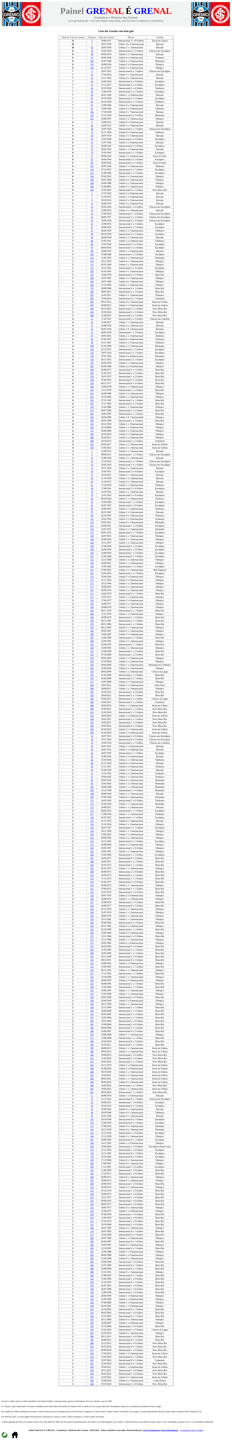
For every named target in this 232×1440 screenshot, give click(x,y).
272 (92, 939)
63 (92, 139)
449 (92, 190)
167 (92, 1140)
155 (92, 560)
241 (92, 1218)
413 (92, 712)
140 (92, 539)
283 (92, 1241)
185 (92, 1167)
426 (92, 1068)
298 (92, 953)
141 (92, 1133)
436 (92, 726)
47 (92, 227)
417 (92, 1350)
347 (92, 655)
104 (92, 112)
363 (92, 427)
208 (92, 872)
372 (92, 431)
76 (92, 153)
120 (92, 522)
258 (92, 621)
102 (92, 61)
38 (92, 750)
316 (92, 970)
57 (92, 231)
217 (92, 597)
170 (92, 577)
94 (92, 339)
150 (92, 261)
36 (92, 746)
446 (92, 1085)
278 (92, 407)
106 (92, 346)
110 (91, 1119)
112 (91, 519)
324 (92, 285)
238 (92, 607)
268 (92, 180)
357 (92, 1017)
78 (92, 495)
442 (92, 1380)
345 (92, 1011)
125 (92, 811)
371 (92, 1038)
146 (92, 1136)
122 (92, 526)
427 (92, 1363)
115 (91, 1126)
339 (92, 1292)
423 (92, 1357)
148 (92, 549)
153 (92, 173)
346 (92, 1302)
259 (92, 919)
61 (92, 485)
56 (92, 770)
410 (92, 1347)
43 (92, 478)
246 (92, 614)
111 (91, 800)
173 (92, 580)
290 (92, 1248)
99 (92, 342)
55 (92, 132)
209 (92, 1184)
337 (92, 994)
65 (92, 98)
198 (92, 861)
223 (92, 892)
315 (92, 967)
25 (92, 322)
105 (92, 790)
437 (92, 1377)
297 (92, 638)
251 (92, 1221)
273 (92, 943)
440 (92, 309)
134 (92, 356)
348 (92, 186)
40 (92, 54)
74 (92, 146)
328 (92, 648)
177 (92, 587)
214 (92, 1187)
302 (92, 1258)
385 (92, 1045)
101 (92, 787)
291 (92, 1252)
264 (92, 1228)
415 (92, 1058)
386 (92, 292)
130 (92, 817)
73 (92, 142)
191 (92, 1170)
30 (92, 129)
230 (92, 1204)
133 (92, 353)
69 (92, 488)
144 (92, 543)
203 (92, 868)
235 (92, 1211)
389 (92, 1336)
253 (92, 1224)
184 (92, 1163)
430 (92, 1367)
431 (92, 722)
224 (92, 895)
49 (92, 482)
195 (92, 590)
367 (92, 1319)
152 (92, 556)
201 (92, 1174)
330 (92, 987)
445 (92, 1082)
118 (91, 115)
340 (92, 1001)
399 (92, 1051)
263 (92, 926)
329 (92, 1282)
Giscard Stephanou (151, 1430)
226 (92, 899)
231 (92, 1207)
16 (92, 210)
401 (92, 298)
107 (92, 166)
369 (92, 1323)
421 (92, 1062)
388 (92, 688)
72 (92, 777)
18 (92, 74)
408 (92, 1343)
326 (92, 980)
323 (92, 977)
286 (92, 634)
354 (92, 1313)
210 (92, 875)
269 (92, 933)
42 (92, 81)
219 (92, 885)
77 (92, 156)
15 (92, 458)
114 (91, 1123)
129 (92, 169)
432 (92, 1075)
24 (92, 217)
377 (92, 682)
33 (92, 743)
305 (92, 281)
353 (92, 658)
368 (92, 1031)
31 (92, 468)
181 (92, 848)
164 (92, 176)
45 (92, 756)
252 (92, 393)
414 (92, 716)
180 (92, 1160)
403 (92, 302)
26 (92, 220)
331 (92, 651)
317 (92, 973)
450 (92, 733)
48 (92, 763)
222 (92, 1197)
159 (92, 566)
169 (92, 1146)
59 (92, 91)
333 (92, 990)
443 (92, 1384)
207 (92, 1180)
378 (92, 1326)
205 (92, 373)
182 (92, 851)
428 (92, 1072)
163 (92, 841)
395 (92, 699)
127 (92, 814)
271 (92, 936)
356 (92, 1316)
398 (92, 441)
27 (92, 326)
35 (92, 1102)
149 (92, 553)
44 (92, 753)
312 (92, 963)
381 (92, 1333)
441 (92, 312)
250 (92, 916)
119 (91, 1129)
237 (92, 275)
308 (92, 641)
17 (92, 1099)
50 (92, 766)
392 (92, 695)
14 (92, 207)
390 (92, 437)
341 (92, 1296)
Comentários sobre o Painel (191, 1430)
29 (92, 465)
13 (92, 203)
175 (92, 583)
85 (92, 780)
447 (92, 1089)
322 (92, 1279)
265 (92, 929)
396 (92, 702)
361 (92, 1024)
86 (92, 783)
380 (92, 1041)
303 (92, 1262)
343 (92, 1004)
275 (92, 946)
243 (92, 610)
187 (92, 366)
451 (92, 1092)
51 (92, 85)
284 (92, 1245)
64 (92, 237)
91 (92, 108)
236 (92, 383)
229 (92, 600)
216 (92, 882)
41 (92, 224)
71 (92, 773)
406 (92, 709)
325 (92, 644)
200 (92, 370)
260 (92, 923)
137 (92, 532)
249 (92, 617)
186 (92, 855)
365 (92, 1028)
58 (92, 136)
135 (92, 64)
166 (92, 271)
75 (92, 149)
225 (92, 1201)
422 (92, 1065)
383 (92, 434)
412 (92, 444)
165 (92, 573)
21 (92, 319)
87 (92, 247)
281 (92, 414)
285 (92, 950)
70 (92, 492)
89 (92, 163)
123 (92, 807)
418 (92, 1353)
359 (92, 665)
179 (92, 1157)
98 (92, 515)
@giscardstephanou (169, 1430)
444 (92, 1079)
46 (92, 760)
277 (92, 1235)
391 (92, 692)
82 (92, 47)
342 (92, 1299)
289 (92, 278)
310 (92, 960)
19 (92, 461)
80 (92, 244)
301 (92, 956)
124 (92, 349)
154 (92, 831)
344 (92, 1007)
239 (92, 1214)
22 (92, 214)
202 (92, 865)
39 (92, 1106)
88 (92, 251)
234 (92, 906)
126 (92, 529)
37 (92, 475)
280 (92, 1238)
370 (92, 1034)
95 (92, 505)
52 (92, 332)
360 (92, 1021)
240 (92, 387)
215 (92, 1190)
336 (92, 1289)
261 (92, 397)
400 (92, 705)
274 (92, 1231)
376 (92, 678)
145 (92, 546)
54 (92, 88)
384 (92, 685)
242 (92, 909)
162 (92, 838)
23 (92, 78)
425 (92, 1360)
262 (92, 400)
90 (92, 1112)
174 (92, 1150)
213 (92, 593)
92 (92, 1116)
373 (92, 288)
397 (92, 1048)
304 (92, 1265)
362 (92, 668)
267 (92, 404)
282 (92, 631)
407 (92, 305)
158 (92, 834)
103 (92, 254)
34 (92, 471)
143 (92, 68)
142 (92, 828)
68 (92, 241)
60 (92, 234)
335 (92, 119)
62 (92, 95)
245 (92, 390)
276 (92, 627)
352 (92, 1309)
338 (92, 997)
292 (92, 417)
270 (92, 624)
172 (92, 844)
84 (92, 498)
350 (92, 1306)
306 (92, 1268)
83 (92, 105)
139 (92, 359)
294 (92, 183)
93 (92, 502)
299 (92, 420)
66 (92, 102)
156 (92, 563)
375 (92, 675)
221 (92, 889)
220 (92, 1194)
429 (92, 719)
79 (92, 1109)
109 (92, 797)
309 (92, 1272)
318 (92, 424)
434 (92, 1370)
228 (92, 380)
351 (92, 1014)
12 (92, 736)
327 (92, 984)
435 (92, 1374)
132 (92, 258)
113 (91, 804)
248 (92, 912)
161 (92, 570)
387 (92, 295)
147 (92, 363)
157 (92, 268)
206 (92, 1177)
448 (92, 315)
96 (92, 509)
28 (92, 739)
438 (92, 729)
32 (92, 329)
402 (92, 1055)
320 (92, 1275)
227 (92, 902)
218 (92, 376)
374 (92, 671)
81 (92, 159)
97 (92, 512)
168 (92, 1143)
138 (92, 536)
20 (92, 125)
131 (92, 821)
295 (92, 1255)
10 (92, 51)
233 (92, 604)
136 (92, 824)
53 (92, 58)
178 (92, 1153)
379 (92, 1330)
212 (92, 878)
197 (92, 858)
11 (92, 1095)
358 (92, 661)
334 (92, 1285)
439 (92, 448)
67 (92, 336)
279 (92, 410)
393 (92, 1340)
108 (92, 794)
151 (92, 264)
